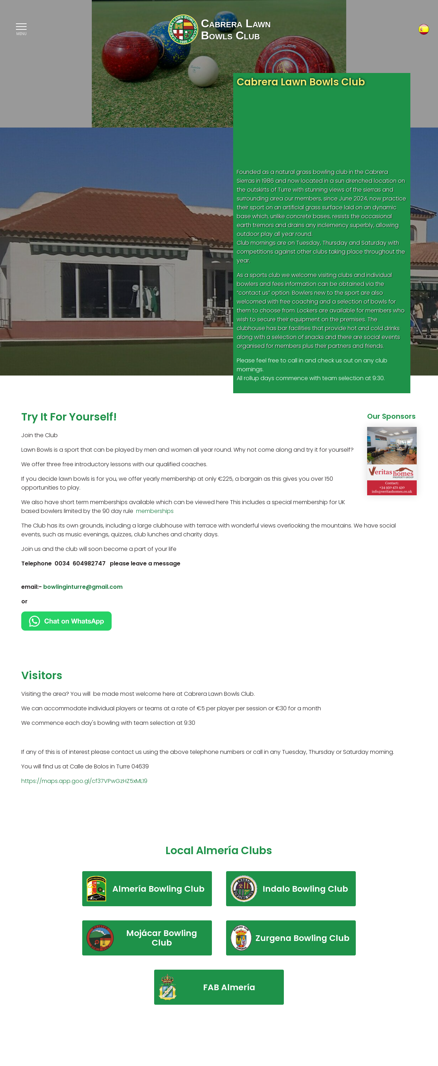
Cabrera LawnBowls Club (236, 30)
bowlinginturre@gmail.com (83, 587)
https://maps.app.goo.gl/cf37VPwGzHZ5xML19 (85, 781)
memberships (154, 511)
